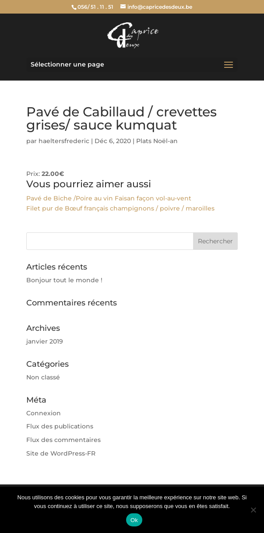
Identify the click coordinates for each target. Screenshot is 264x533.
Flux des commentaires (63, 440)
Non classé (43, 377)
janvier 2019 (44, 341)
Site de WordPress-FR (60, 453)
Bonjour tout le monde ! (64, 280)
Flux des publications (59, 426)
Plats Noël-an (157, 141)
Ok (134, 520)
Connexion (43, 413)
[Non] (253, 509)
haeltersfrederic (64, 141)
